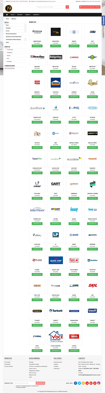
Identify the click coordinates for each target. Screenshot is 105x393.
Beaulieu (9, 61)
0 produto (55, 43)
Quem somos (32, 368)
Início (7, 22)
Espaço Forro (74, 143)
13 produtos (55, 297)
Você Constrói (55, 346)
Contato (81, 358)
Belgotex (56, 66)
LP (55, 244)
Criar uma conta (96, 1)
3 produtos (37, 94)
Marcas (7, 47)
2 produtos (55, 221)
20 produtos (37, 170)
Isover (55, 219)
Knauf (74, 219)
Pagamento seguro (34, 370)
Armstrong (10, 49)
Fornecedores (10, 66)
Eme (55, 143)
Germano (74, 193)
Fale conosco (32, 373)
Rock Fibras (74, 270)
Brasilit (37, 92)
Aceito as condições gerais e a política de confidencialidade (27, 386)
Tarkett (55, 320)
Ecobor (92, 117)
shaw (74, 295)
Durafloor (37, 117)
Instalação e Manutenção (13, 39)
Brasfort (92, 66)
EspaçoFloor (37, 168)
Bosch (74, 66)
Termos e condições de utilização (38, 366)
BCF (8, 58)
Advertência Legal (34, 364)
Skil (92, 295)
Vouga (74, 346)
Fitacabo (37, 193)
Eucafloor (55, 168)
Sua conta (57, 358)
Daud (92, 92)
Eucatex (74, 168)
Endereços (57, 368)
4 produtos (37, 297)
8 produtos (37, 43)
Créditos (56, 366)
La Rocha (37, 244)
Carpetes (36, 15)
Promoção (7, 362)
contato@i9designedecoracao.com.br (45, 1)
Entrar (87, 1)
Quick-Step (55, 270)
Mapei (74, 244)
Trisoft (92, 320)
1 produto (55, 94)
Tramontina (74, 320)
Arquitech (9, 52)
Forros (27, 15)
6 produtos (74, 246)
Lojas (30, 377)
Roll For (37, 295)
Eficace (37, 143)
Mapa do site (32, 375)
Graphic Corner (92, 193)
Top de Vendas (9, 366)
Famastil (92, 168)
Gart (55, 193)
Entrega (31, 362)
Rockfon (92, 270)
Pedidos (56, 364)
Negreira (92, 244)
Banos (8, 55)
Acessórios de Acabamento (13, 36)
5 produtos (55, 246)
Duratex (55, 117)
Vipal (37, 346)
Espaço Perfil (92, 143)
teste (7, 42)
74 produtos (37, 119)
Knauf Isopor (92, 219)
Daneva (74, 92)
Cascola (55, 92)
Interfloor (37, 219)
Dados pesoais (58, 362)
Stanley (37, 320)
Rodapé (19, 15)
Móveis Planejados (11, 34)
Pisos (12, 15)
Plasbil (37, 270)
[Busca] (52, 7)
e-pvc (74, 117)
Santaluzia (55, 295)
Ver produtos (37, 46)
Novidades (7, 364)
